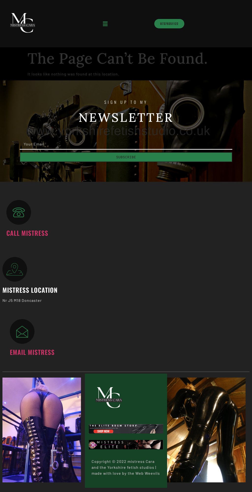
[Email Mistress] (22, 331)
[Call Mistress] (18, 212)
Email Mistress (32, 352)
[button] (105, 23)
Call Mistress (27, 232)
